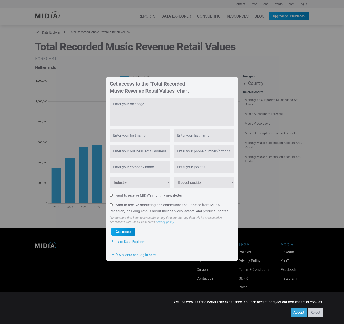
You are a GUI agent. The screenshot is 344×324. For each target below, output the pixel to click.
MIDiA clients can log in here (133, 255)
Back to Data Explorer (128, 242)
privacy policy (165, 222)
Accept (298, 312)
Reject (315, 312)
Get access (123, 232)
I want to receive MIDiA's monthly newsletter (148, 195)
